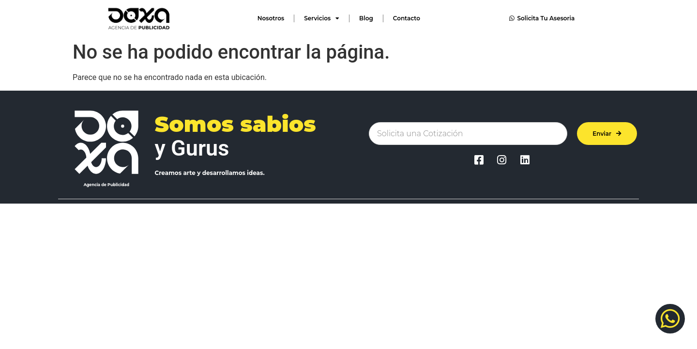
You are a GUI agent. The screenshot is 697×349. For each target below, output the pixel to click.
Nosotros (271, 18)
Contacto (406, 18)
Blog (366, 18)
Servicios (321, 18)
